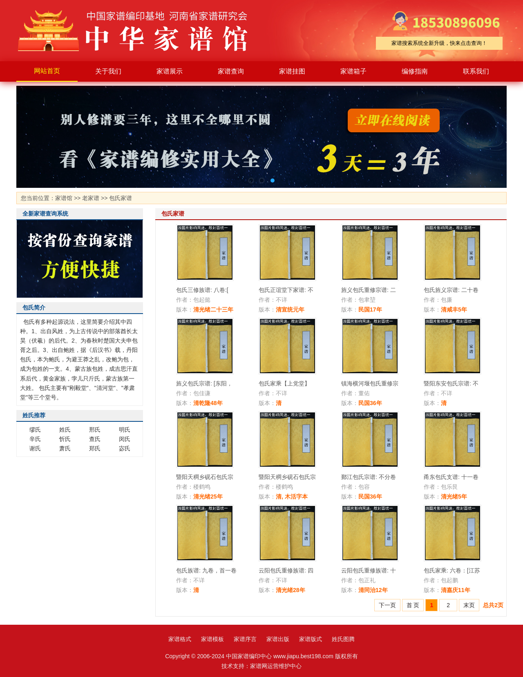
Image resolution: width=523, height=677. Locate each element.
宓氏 (124, 448)
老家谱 (90, 198)
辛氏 (35, 439)
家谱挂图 (292, 71)
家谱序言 (245, 639)
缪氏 (35, 429)
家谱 (139, 30)
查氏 (95, 439)
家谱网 (258, 666)
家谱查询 (231, 71)
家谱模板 (212, 639)
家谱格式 (179, 639)
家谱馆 (63, 198)
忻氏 (65, 439)
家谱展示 (169, 71)
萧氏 (65, 448)
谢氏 (35, 448)
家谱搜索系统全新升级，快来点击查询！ (439, 43)
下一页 (387, 605)
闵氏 (124, 439)
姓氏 (65, 429)
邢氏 (95, 429)
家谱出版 (277, 639)
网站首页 (47, 70)
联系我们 (476, 71)
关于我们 (108, 71)
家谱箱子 (353, 71)
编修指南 (415, 71)
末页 (469, 605)
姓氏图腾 (343, 639)
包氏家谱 (120, 198)
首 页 (413, 605)
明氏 (124, 429)
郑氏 (95, 448)
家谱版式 (310, 639)
